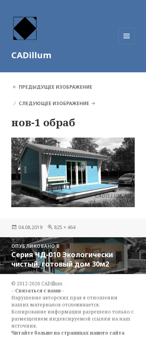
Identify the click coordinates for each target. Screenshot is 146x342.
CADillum (31, 55)
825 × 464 (65, 227)
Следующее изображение (54, 103)
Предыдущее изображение (55, 87)
